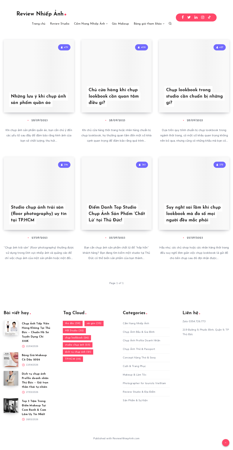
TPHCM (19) (73, 359)
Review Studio (59, 23)
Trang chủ (39, 23)
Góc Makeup (120, 23)
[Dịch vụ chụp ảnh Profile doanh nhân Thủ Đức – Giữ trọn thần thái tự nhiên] (11, 378)
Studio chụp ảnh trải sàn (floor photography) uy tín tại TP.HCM (39, 213)
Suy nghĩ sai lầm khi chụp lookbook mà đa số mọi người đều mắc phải (193, 213)
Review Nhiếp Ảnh (41, 14)
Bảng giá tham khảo (148, 23)
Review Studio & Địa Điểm (139, 392)
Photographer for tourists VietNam (144, 383)
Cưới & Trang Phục (134, 366)
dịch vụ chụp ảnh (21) (78, 352)
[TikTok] (209, 17)
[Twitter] (189, 17)
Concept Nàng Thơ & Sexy (139, 357)
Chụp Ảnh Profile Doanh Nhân (141, 340)
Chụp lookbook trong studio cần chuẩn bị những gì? (194, 96)
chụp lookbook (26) (77, 337)
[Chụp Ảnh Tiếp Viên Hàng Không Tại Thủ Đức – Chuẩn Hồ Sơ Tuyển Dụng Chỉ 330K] (11, 328)
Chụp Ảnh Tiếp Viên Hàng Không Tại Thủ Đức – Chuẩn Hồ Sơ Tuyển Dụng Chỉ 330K (36, 332)
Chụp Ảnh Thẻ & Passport (139, 349)
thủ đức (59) (72, 323)
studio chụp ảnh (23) (77, 345)
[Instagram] (202, 17)
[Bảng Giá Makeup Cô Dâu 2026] (11, 359)
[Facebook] (183, 17)
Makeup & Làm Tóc (134, 374)
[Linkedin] (196, 17)
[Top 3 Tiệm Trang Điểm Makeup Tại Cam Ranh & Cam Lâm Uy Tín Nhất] (11, 405)
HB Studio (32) (74, 330)
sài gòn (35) (94, 323)
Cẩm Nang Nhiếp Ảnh (89, 23)
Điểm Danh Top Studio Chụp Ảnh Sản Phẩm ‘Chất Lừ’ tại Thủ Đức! (117, 213)
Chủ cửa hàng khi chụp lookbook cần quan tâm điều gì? (114, 96)
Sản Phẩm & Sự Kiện (135, 400)
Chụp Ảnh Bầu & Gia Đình (139, 332)
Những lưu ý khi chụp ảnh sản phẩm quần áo (38, 99)
